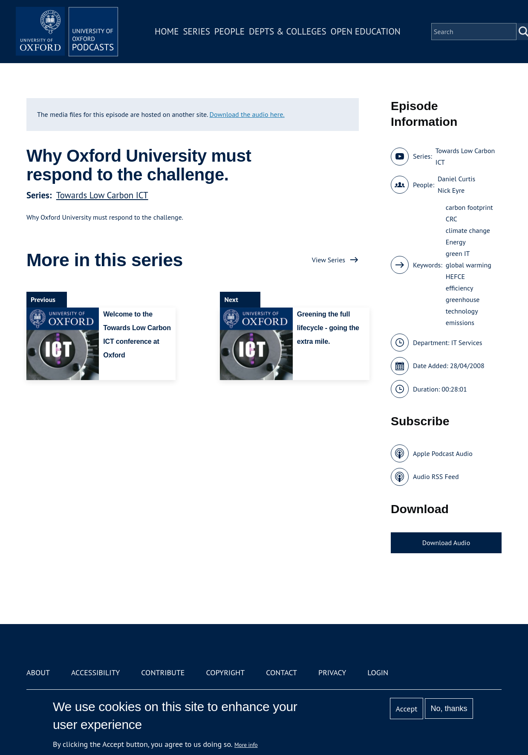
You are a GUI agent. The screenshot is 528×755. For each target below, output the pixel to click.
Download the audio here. (247, 114)
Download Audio (446, 542)
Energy (456, 242)
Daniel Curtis (456, 178)
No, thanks (449, 708)
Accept (407, 709)
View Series (328, 260)
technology (462, 311)
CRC (451, 219)
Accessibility (95, 672)
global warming (468, 265)
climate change (468, 230)
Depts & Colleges (287, 31)
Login (377, 672)
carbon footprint (469, 207)
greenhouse (463, 299)
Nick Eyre (451, 190)
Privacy (332, 672)
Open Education (366, 31)
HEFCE (455, 276)
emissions (460, 322)
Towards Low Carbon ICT (102, 195)
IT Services (466, 342)
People (229, 31)
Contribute (163, 672)
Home (167, 31)
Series (196, 31)
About (38, 672)
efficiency (459, 288)
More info (246, 745)
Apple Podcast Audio (443, 453)
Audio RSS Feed (436, 476)
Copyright (225, 672)
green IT (458, 253)
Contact (281, 672)
